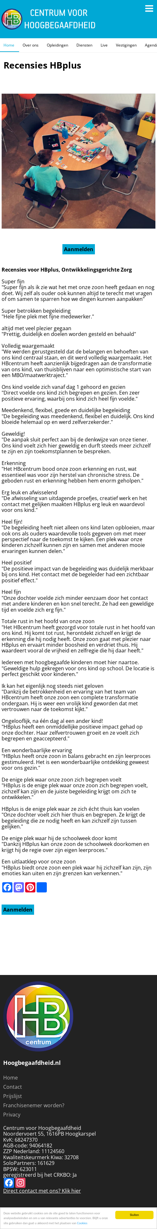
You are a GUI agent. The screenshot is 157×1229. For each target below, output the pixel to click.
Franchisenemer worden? (33, 1105)
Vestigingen (126, 45)
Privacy (11, 1114)
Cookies (82, 1223)
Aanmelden (78, 249)
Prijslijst (12, 1096)
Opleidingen (57, 45)
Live (104, 45)
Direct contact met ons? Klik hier (42, 1190)
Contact (12, 1086)
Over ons (31, 45)
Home (9, 45)
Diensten (84, 45)
